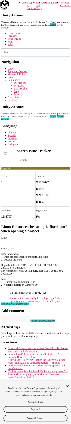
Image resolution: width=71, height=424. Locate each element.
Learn (44, 2)
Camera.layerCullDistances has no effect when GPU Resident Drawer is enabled (34, 356)
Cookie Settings (35, 402)
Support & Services (17, 71)
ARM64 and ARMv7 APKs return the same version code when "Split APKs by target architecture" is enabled (36, 362)
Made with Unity (39, 5)
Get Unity (68, 4)
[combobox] (35, 52)
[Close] (67, 386)
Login (53, 24)
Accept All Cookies (35, 418)
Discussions (14, 33)
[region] (35, 402)
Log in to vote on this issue (15, 303)
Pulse (10, 44)
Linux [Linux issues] (4, 237)
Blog (10, 41)
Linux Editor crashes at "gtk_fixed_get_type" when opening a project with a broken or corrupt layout (36, 299)
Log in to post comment (46, 321)
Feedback (12, 36)
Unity (24, 2)
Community (53, 2)
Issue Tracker (14, 38)
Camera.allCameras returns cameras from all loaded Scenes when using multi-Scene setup (38, 351)
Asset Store (13, 97)
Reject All (35, 409)
